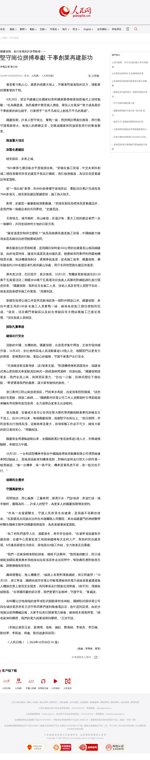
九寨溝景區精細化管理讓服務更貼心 (130, 129)
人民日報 (6, 682)
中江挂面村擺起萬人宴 (123, 103)
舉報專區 (116, 29)
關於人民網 (32, 702)
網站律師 (114, 702)
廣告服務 (64, 702)
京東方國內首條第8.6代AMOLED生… (130, 137)
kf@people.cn (48, 714)
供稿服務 (84, 702)
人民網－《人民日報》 (43, 75)
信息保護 (125, 702)
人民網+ (18, 682)
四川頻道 (14, 38)
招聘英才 (54, 702)
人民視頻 (55, 682)
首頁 (2, 29)
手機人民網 (31, 682)
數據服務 (94, 702)
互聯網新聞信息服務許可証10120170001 (32, 720)
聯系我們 (135, 702)
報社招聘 (44, 702)
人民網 (4, 38)
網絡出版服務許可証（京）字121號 (100, 726)
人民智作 (67, 682)
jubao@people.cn (104, 708)
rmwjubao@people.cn (115, 714)
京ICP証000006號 (126, 726)
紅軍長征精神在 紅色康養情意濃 (128, 73)
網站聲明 (104, 702)
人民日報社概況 (18, 702)
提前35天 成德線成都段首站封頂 (128, 122)
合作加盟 (74, 702)
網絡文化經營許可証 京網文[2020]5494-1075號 (61, 726)
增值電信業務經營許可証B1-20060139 (71, 720)
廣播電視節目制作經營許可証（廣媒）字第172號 (113, 720)
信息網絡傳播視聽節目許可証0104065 (21, 726)
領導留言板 (43, 682)
